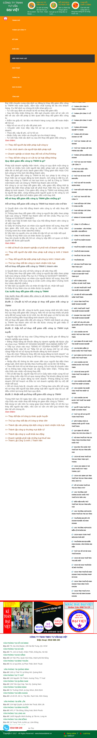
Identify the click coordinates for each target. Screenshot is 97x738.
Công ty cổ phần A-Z (81, 224)
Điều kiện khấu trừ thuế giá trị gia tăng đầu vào (81, 504)
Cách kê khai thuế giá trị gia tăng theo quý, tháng (81, 459)
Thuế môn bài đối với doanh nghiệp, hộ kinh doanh (81, 520)
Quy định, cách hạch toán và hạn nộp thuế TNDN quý (81, 273)
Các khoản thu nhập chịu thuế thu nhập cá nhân (81, 390)
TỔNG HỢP (15, 96)
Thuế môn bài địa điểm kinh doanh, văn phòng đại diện (82, 544)
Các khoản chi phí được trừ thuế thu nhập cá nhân (81, 400)
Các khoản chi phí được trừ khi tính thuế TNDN (80, 334)
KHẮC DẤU (15, 49)
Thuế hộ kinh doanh (80, 251)
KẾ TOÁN (15, 39)
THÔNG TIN (16, 77)
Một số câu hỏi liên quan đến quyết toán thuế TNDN (82, 325)
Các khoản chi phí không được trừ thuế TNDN (80, 364)
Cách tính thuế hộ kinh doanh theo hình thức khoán (82, 584)
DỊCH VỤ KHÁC (17, 87)
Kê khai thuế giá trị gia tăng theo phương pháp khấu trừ (82, 440)
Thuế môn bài (78, 260)
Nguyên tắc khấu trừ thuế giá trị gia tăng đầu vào (81, 449)
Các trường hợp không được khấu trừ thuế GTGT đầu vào (80, 494)
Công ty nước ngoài (81, 235)
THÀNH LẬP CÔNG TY (19, 30)
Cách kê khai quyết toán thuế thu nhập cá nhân (80, 374)
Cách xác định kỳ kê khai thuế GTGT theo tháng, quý (81, 468)
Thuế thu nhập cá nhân (82, 247)
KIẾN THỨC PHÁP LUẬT (19, 58)
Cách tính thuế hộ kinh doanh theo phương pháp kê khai (82, 574)
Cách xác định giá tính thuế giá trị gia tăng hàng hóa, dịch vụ (82, 478)
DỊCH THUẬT (16, 68)
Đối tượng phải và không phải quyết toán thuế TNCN (80, 423)
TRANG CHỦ (16, 20)
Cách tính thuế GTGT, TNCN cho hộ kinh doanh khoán (81, 593)
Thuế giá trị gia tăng (81, 255)
